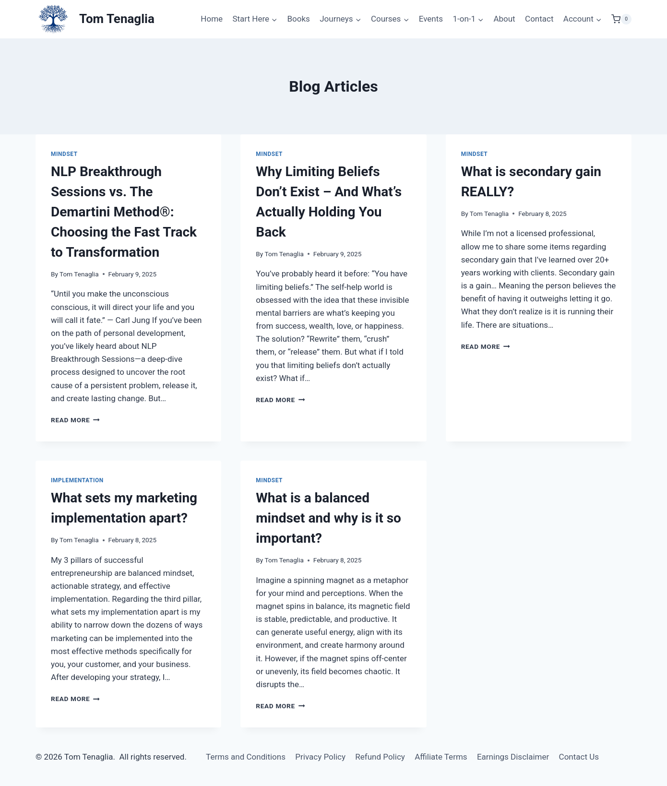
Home (212, 19)
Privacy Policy (320, 757)
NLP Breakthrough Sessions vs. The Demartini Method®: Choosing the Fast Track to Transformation (124, 212)
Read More (75, 420)
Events (431, 19)
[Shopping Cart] (621, 19)
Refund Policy (380, 757)
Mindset (64, 154)
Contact (539, 19)
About (504, 19)
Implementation (77, 480)
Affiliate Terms (441, 757)
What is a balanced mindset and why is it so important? (328, 518)
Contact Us (579, 757)
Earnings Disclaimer (513, 757)
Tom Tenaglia (79, 274)
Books (298, 19)
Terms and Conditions (246, 757)
